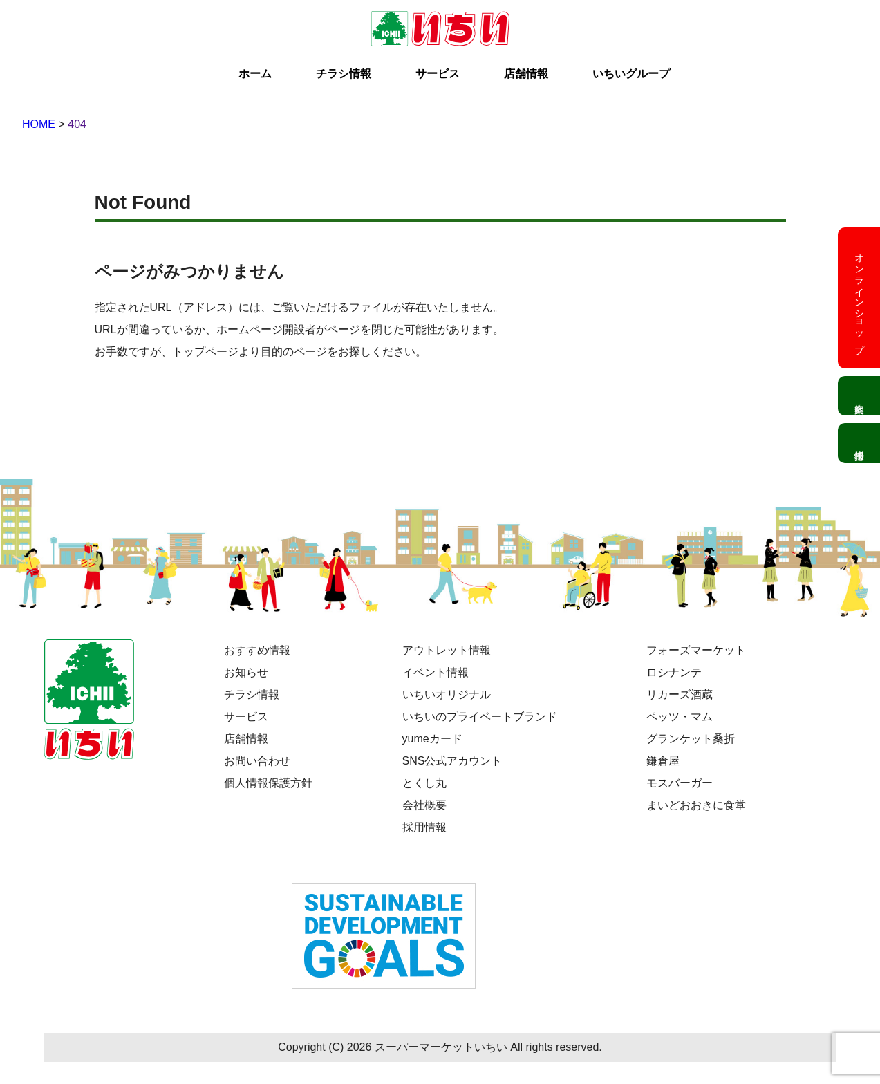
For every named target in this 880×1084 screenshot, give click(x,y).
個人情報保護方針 (268, 783)
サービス (437, 74)
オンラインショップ (859, 297)
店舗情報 (526, 74)
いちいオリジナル (446, 694)
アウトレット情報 (446, 650)
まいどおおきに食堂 (696, 805)
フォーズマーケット (696, 650)
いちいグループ (631, 74)
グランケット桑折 (690, 739)
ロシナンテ (674, 672)
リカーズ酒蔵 (679, 694)
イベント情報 (435, 672)
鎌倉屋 (663, 761)
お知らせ (246, 672)
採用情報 (424, 827)
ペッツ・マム (679, 716)
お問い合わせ (257, 761)
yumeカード (432, 739)
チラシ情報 (343, 74)
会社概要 (424, 805)
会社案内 (859, 396)
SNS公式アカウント (452, 761)
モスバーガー (679, 783)
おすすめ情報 (257, 650)
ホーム (255, 74)
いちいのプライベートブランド (479, 716)
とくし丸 (424, 783)
